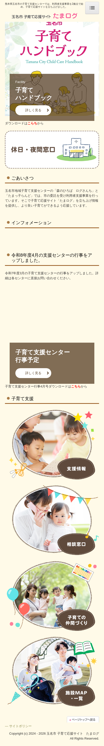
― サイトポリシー (18, 726)
